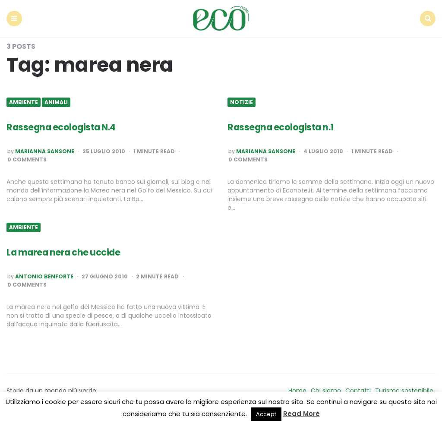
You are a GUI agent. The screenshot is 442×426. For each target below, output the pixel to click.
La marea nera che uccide (65, 250)
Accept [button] (266, 414)
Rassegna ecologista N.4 (63, 125)
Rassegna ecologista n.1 (282, 125)
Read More (301, 413)
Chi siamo (326, 388)
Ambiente (23, 100)
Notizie (241, 100)
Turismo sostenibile (404, 388)
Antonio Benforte (44, 274)
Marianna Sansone (44, 149)
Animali (56, 100)
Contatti (358, 388)
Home (297, 388)
